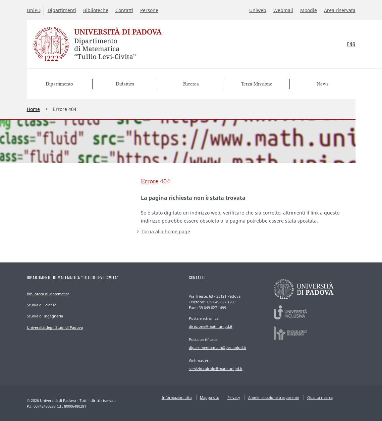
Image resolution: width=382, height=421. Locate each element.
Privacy (233, 397)
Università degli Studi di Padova (55, 327)
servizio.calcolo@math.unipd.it (215, 368)
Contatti (124, 10)
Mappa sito (209, 397)
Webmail (283, 10)
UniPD (34, 10)
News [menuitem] (322, 84)
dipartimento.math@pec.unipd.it (217, 347)
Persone (149, 10)
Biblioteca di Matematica (48, 293)
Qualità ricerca (320, 397)
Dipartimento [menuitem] (59, 84)
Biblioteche (95, 10)
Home (33, 109)
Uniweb (257, 10)
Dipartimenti (62, 10)
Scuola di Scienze (41, 304)
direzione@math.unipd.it (210, 326)
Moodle (308, 10)
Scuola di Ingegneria (45, 315)
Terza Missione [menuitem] (256, 84)
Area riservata (340, 10)
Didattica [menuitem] (125, 84)
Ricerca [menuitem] (191, 84)
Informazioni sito (177, 397)
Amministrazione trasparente (273, 397)
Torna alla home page (165, 231)
